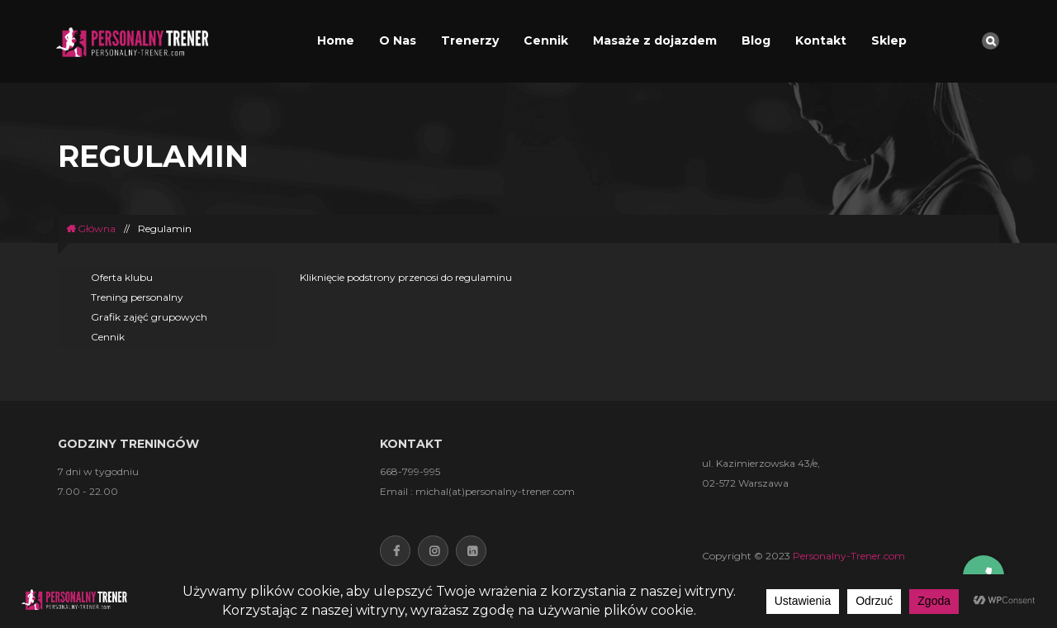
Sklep (889, 40)
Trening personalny (137, 297)
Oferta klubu (122, 277)
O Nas (397, 40)
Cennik (546, 40)
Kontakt (820, 40)
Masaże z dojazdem (655, 40)
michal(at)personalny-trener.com (495, 491)
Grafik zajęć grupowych (149, 317)
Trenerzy (470, 40)
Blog (756, 40)
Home (335, 40)
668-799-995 (410, 471)
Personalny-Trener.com (849, 556)
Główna (91, 228)
